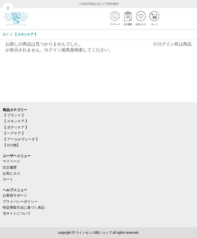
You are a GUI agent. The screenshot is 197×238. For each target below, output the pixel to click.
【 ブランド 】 (14, 115)
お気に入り (11, 173)
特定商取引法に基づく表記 (24, 207)
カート (8, 179)
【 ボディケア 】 (16, 127)
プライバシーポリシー (20, 202)
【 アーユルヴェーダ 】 (21, 139)
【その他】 (11, 145)
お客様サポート (15, 195)
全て (6, 34)
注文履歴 (10, 167)
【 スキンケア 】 (25, 34)
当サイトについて (17, 213)
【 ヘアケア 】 (14, 133)
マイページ (11, 161)
